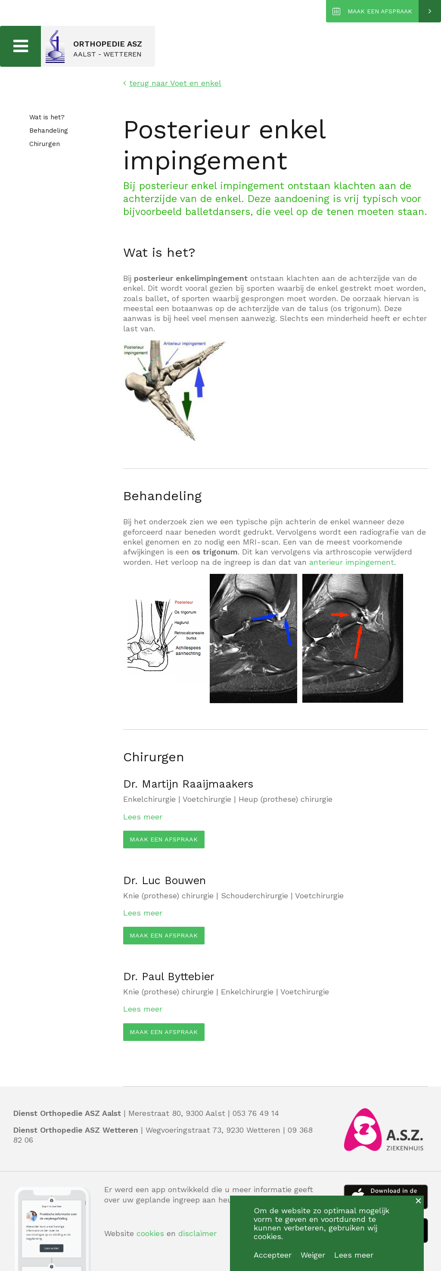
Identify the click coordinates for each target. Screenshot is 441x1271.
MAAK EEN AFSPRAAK (380, 11)
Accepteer (273, 1254)
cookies (150, 1233)
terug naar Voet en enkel (172, 82)
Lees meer (142, 816)
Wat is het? (47, 117)
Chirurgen (44, 144)
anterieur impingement (351, 562)
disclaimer (197, 1233)
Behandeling (48, 131)
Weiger (313, 1254)
